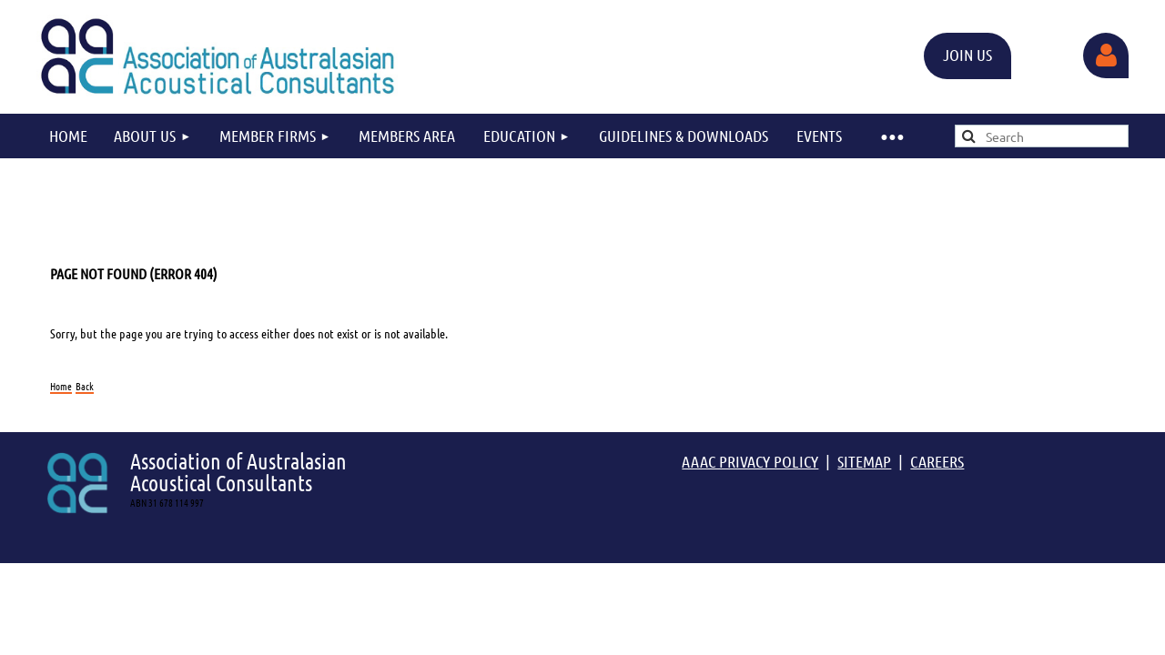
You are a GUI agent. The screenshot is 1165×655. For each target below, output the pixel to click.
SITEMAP (864, 461)
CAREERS (937, 461)
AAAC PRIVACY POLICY (750, 461)
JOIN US (967, 55)
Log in (1106, 55)
